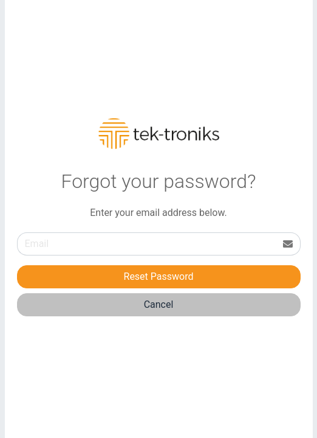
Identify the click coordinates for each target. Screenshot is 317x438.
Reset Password (159, 276)
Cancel (159, 304)
